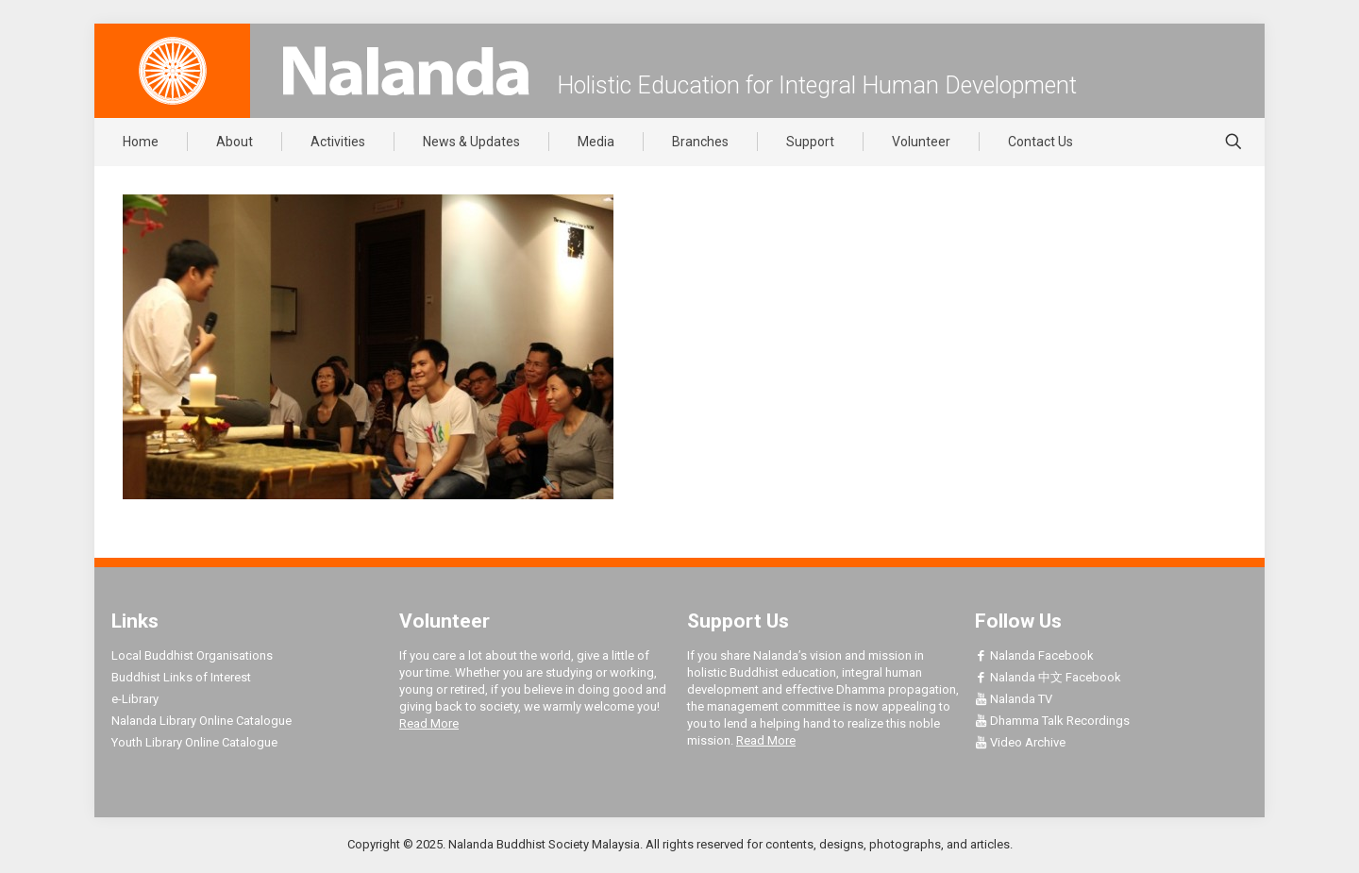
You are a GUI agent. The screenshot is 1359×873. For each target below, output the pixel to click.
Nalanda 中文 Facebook (1048, 677)
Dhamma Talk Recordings (1052, 721)
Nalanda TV (1013, 699)
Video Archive (1020, 742)
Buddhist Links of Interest (181, 677)
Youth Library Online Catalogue (194, 742)
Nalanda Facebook (1034, 655)
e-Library (135, 699)
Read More (429, 723)
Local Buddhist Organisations (192, 655)
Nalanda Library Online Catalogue (201, 721)
